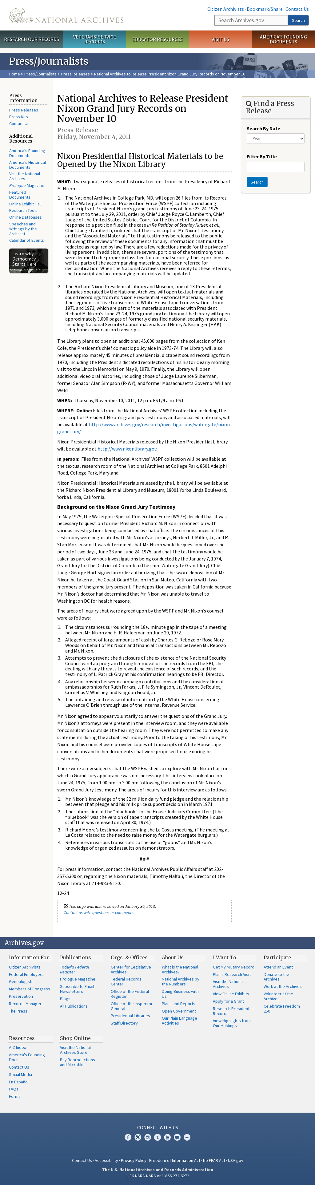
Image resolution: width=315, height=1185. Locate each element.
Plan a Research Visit (232, 974)
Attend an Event (278, 967)
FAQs (13, 1089)
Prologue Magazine (77, 979)
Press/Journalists (40, 74)
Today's (74, 969)
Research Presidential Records (233, 1011)
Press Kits (18, 116)
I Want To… (226, 957)
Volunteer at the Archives (278, 996)
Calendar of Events (26, 240)
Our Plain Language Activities (179, 1020)
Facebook (128, 1137)
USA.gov (235, 1160)
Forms (15, 1096)
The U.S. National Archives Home (66, 15)
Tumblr (157, 1137)
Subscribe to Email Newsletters (77, 989)
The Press (18, 1011)
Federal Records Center (126, 981)
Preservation (21, 996)
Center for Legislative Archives (131, 969)
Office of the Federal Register (130, 994)
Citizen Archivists (225, 9)
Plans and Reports (178, 1003)
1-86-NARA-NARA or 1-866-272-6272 (157, 1176)
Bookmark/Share (265, 9)
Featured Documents (19, 194)
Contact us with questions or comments (99, 912)
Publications (75, 957)
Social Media (20, 1074)
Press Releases (75, 74)
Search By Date (263, 128)
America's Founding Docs (27, 1057)
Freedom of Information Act (174, 1160)
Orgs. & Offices (129, 957)
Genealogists (21, 981)
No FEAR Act (214, 1160)
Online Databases (25, 217)
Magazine (26, 185)
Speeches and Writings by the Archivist (23, 229)
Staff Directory (124, 1023)
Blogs (65, 998)
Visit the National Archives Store (75, 1050)
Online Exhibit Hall (25, 204)
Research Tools (23, 210)
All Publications (74, 1006)
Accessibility (106, 1160)
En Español (19, 1082)
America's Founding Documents (283, 39)
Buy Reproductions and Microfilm (77, 1062)
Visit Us (220, 39)
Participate (277, 957)
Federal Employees (27, 974)
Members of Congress (29, 989)
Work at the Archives (283, 986)
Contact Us (297, 9)
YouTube (167, 1137)
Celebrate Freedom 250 (282, 1008)
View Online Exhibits (231, 994)
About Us (173, 957)
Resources (22, 1038)
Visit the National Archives (24, 176)
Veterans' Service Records (94, 39)
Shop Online (75, 1038)
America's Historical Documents (27, 165)
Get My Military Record (233, 967)
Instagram (147, 1137)
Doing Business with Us (180, 994)
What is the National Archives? (180, 969)
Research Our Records (31, 39)
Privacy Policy (133, 1160)
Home (14, 74)
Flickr (187, 1137)
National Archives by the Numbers (180, 981)
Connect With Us (157, 1127)
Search (298, 20)
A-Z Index (17, 1047)
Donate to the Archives (276, 977)
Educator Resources (157, 39)
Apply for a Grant (228, 1001)
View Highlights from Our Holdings (232, 1023)
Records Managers (26, 1003)
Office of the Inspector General (132, 1006)
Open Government (179, 1011)
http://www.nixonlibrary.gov (127, 449)
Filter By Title (262, 156)
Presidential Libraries (130, 1015)
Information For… (30, 957)
